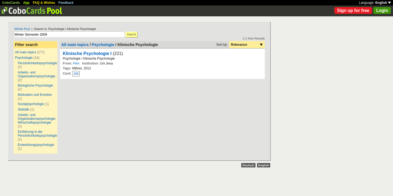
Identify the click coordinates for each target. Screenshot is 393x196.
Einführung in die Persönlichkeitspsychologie (37, 133)
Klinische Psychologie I (87, 53)
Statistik (23, 109)
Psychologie (24, 58)
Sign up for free (353, 10)
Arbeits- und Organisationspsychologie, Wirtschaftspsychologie (37, 118)
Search (131, 34)
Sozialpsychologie (31, 104)
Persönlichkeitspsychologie (37, 63)
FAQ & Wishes (44, 3)
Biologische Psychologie (35, 85)
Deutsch (248, 165)
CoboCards (11, 3)
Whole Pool (22, 28)
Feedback (65, 3)
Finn (76, 63)
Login (382, 10)
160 (76, 74)
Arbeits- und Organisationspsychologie (36, 74)
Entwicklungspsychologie (36, 145)
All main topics (25, 52)
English (383, 3)
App (26, 3)
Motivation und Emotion (35, 95)
